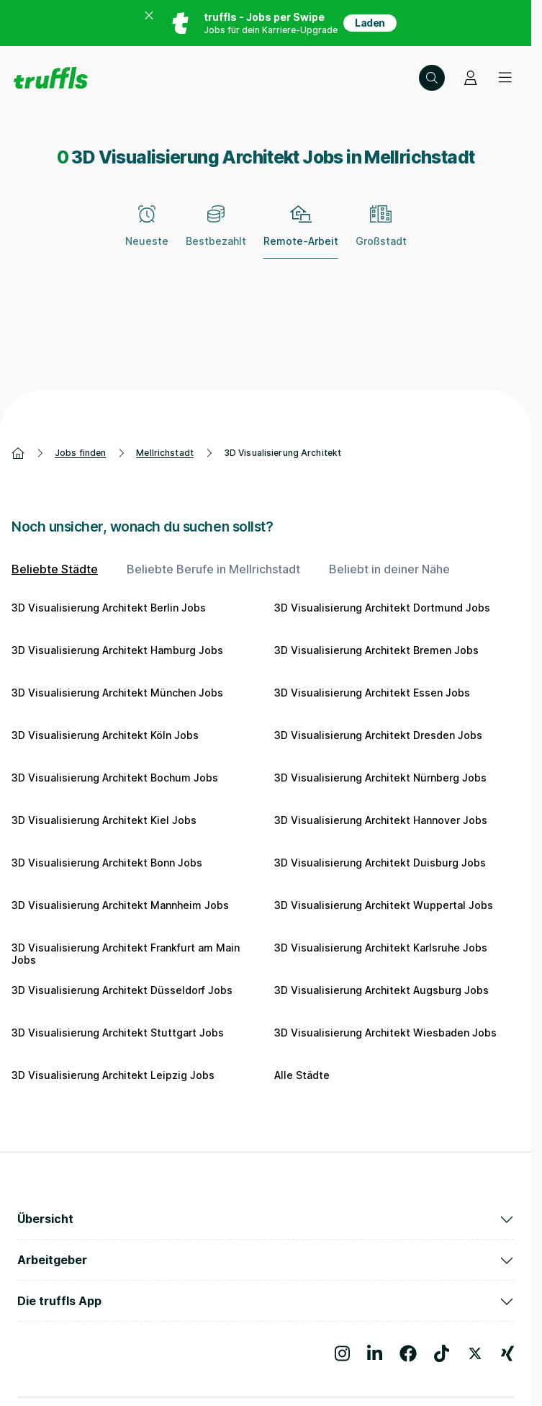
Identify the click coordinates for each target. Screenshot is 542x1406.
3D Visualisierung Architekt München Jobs (117, 692)
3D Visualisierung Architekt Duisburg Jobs (380, 862)
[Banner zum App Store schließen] (149, 23)
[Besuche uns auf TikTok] (441, 1353)
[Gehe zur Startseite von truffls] (51, 77)
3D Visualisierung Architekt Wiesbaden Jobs (385, 1032)
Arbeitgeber (265, 1260)
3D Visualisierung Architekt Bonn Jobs (107, 862)
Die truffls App (265, 1301)
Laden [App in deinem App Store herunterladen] (370, 23)
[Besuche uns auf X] (475, 1353)
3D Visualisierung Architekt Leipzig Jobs (113, 1075)
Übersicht (265, 1219)
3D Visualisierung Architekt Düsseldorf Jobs (122, 990)
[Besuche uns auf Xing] (507, 1353)
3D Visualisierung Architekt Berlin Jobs (109, 607)
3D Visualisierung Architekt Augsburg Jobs (381, 990)
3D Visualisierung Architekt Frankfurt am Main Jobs (126, 954)
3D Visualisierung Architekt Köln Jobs (105, 735)
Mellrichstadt (165, 452)
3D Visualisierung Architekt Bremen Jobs (376, 650)
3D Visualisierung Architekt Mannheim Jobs (120, 905)
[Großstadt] (381, 234)
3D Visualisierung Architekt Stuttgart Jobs (118, 1032)
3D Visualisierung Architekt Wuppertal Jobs (383, 905)
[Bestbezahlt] (216, 234)
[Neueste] (146, 234)
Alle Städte (302, 1075)
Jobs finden (80, 452)
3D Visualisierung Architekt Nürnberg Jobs (380, 777)
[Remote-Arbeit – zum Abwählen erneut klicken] (300, 234)
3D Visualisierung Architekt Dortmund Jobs (382, 607)
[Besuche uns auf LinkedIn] (374, 1353)
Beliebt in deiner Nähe (389, 569)
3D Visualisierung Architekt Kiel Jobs (104, 820)
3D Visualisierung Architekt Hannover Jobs (380, 820)
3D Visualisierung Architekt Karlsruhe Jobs (380, 947)
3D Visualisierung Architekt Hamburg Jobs (117, 650)
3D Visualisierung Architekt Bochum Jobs (115, 777)
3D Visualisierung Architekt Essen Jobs (372, 692)
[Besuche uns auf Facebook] (408, 1353)
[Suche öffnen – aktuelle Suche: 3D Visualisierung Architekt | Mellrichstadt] (432, 78)
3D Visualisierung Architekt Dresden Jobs (378, 735)
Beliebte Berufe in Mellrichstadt (213, 569)
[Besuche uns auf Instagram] (342, 1353)
